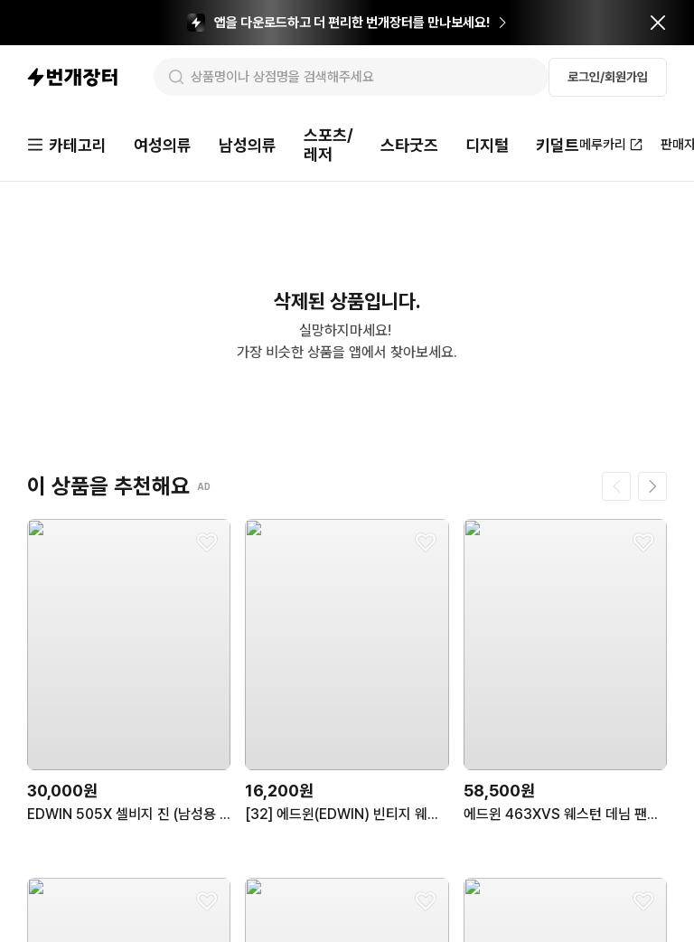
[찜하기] (206, 544)
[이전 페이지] (616, 488)
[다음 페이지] (652, 488)
